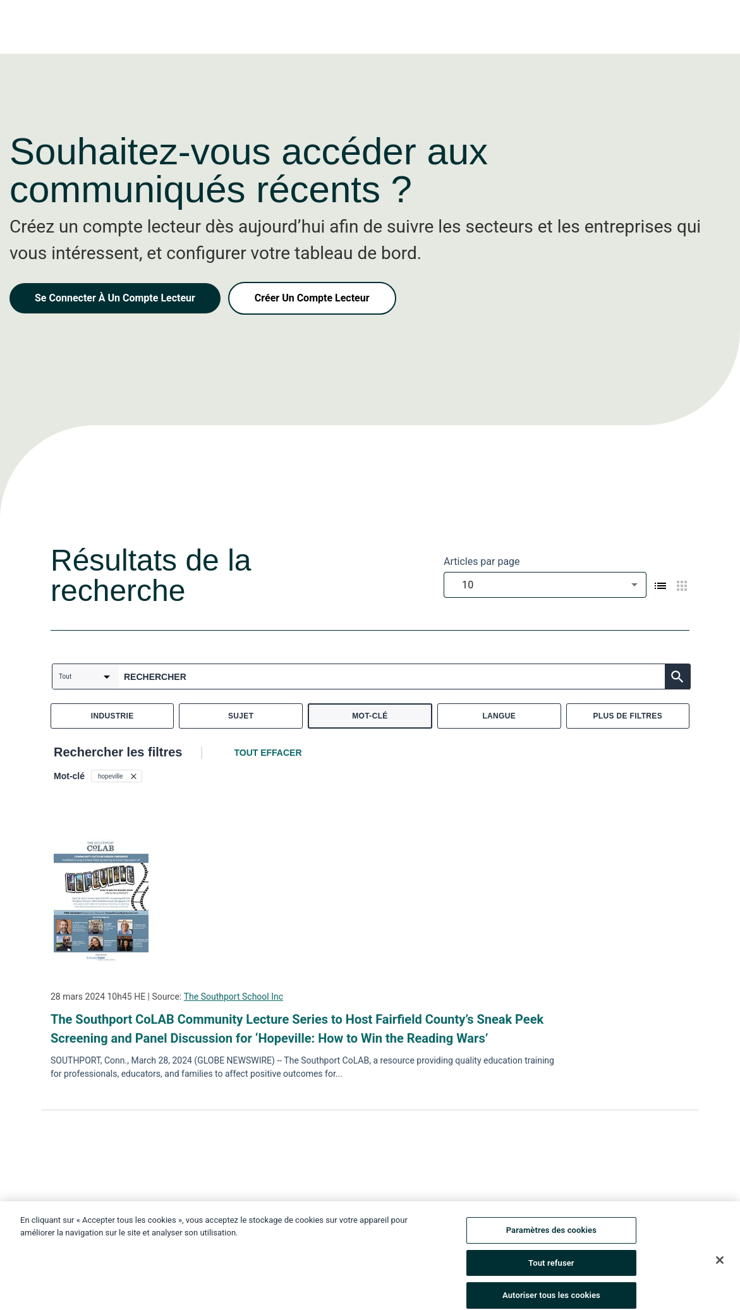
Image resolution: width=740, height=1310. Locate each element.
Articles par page (482, 561)
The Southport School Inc (233, 997)
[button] (116, 776)
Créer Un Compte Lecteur (312, 298)
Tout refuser (551, 1274)
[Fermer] (720, 1272)
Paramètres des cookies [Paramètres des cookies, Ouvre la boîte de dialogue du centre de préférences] (551, 1242)
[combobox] (545, 585)
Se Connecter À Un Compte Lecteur (115, 298)
